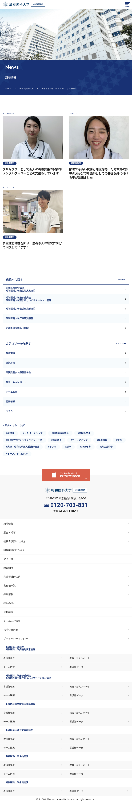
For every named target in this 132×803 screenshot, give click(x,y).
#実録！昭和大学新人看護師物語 (22, 446)
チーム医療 (11, 392)
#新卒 (68, 446)
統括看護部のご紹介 (14, 541)
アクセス (8, 559)
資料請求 (8, 612)
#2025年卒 (85, 446)
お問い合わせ (10, 629)
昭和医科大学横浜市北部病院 (20, 308)
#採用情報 (102, 440)
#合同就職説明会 (60, 433)
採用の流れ (9, 603)
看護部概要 (9, 658)
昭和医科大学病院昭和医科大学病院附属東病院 (20, 289)
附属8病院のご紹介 (13, 550)
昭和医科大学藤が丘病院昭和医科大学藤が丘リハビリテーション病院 (28, 299)
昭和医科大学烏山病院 (17, 328)
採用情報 (10, 353)
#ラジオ (52, 446)
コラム (9, 411)
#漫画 (119, 440)
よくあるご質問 (12, 620)
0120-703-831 (66, 505)
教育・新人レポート (16, 382)
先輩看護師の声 (12, 576)
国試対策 (10, 362)
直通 (65, 511)
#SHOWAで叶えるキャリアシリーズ (24, 440)
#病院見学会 (84, 433)
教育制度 (8, 567)
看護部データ (76, 667)
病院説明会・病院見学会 (18, 372)
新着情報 (8, 523)
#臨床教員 (56, 440)
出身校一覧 (9, 585)
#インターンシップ (32, 433)
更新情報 (10, 401)
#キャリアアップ (79, 440)
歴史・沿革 (9, 532)
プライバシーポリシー (15, 638)
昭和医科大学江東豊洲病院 (19, 318)
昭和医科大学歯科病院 (17, 782)
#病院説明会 (106, 446)
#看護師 (10, 433)
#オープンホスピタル (17, 453)
